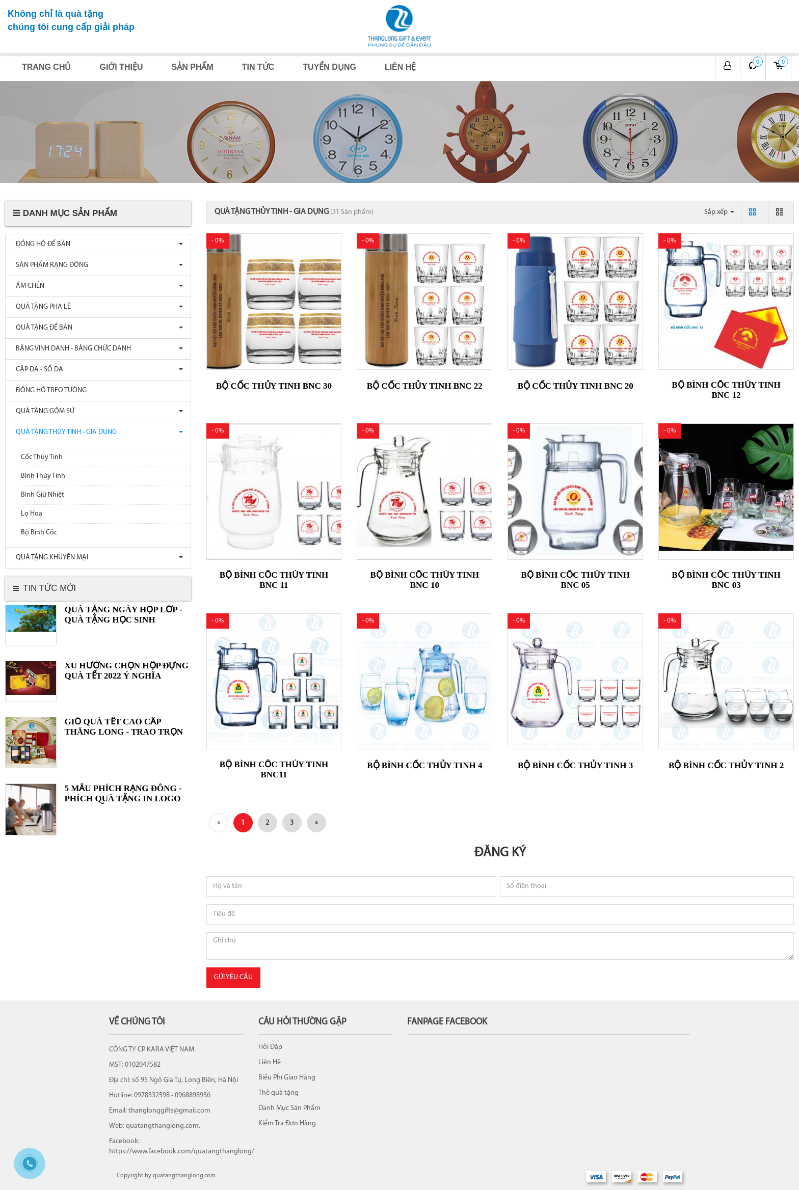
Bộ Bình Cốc (39, 532)
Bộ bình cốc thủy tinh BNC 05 (575, 580)
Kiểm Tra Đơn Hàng (287, 1123)
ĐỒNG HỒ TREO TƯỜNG (49, 390)
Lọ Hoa (31, 514)
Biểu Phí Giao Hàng (286, 1077)
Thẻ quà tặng (278, 1093)
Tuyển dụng (329, 67)
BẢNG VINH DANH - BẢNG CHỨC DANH (71, 349)
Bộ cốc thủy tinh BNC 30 (274, 386)
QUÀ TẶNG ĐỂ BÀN (41, 328)
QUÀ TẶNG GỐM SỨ (42, 411)
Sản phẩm (193, 67)
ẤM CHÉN (27, 286)
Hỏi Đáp (270, 1047)
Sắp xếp (719, 212)
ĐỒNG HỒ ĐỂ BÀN (40, 244)
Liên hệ (400, 67)
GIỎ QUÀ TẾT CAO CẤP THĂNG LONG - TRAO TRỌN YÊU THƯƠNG (123, 732)
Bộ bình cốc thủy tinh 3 (575, 765)
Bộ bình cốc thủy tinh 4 (424, 765)
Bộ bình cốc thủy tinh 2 (726, 765)
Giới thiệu (121, 67)
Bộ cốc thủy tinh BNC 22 (425, 386)
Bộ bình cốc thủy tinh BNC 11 (274, 580)
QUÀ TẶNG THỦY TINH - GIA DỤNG (64, 432)
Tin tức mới (49, 588)
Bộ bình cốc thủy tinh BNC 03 (726, 580)
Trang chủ (46, 67)
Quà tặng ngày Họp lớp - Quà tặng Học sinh (123, 615)
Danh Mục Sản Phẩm (289, 1108)
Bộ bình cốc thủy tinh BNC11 (274, 769)
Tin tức (258, 67)
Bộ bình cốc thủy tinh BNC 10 (424, 580)
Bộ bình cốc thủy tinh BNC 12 (726, 390)
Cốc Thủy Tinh (42, 457)
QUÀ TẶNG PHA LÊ (41, 307)
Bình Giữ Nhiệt (42, 495)
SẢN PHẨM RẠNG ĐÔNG (49, 265)
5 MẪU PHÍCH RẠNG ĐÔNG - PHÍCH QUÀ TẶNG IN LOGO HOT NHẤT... (122, 798)
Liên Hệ (269, 1062)
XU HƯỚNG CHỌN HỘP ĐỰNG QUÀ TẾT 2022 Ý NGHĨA (126, 671)
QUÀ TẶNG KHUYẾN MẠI (49, 557)
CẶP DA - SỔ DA (37, 369)
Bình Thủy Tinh (43, 476)
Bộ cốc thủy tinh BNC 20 (575, 386)
